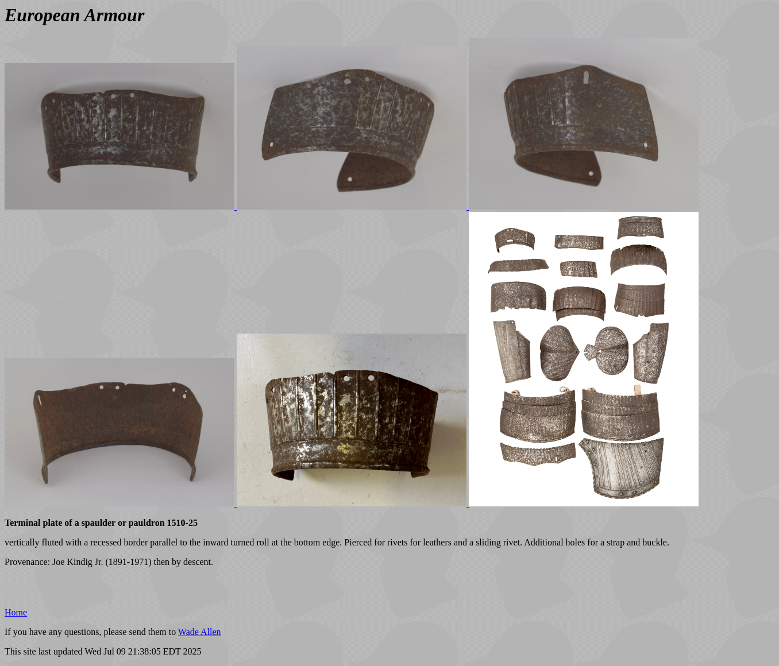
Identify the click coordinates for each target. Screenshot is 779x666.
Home (16, 612)
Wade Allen (199, 632)
